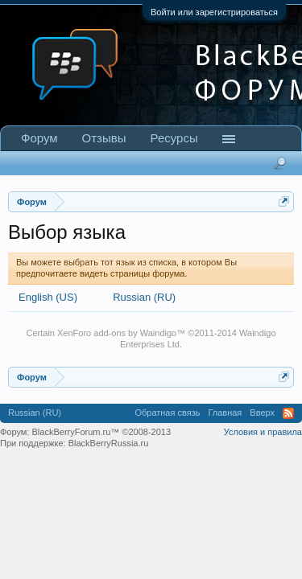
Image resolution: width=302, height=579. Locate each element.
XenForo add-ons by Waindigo (116, 333)
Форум (39, 138)
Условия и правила (263, 432)
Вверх (262, 412)
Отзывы (104, 138)
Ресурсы (174, 138)
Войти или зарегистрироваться (214, 12)
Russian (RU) (144, 297)
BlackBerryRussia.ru (108, 443)
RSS (288, 413)
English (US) (48, 297)
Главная (225, 412)
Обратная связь (167, 412)
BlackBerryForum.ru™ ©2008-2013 (102, 432)
